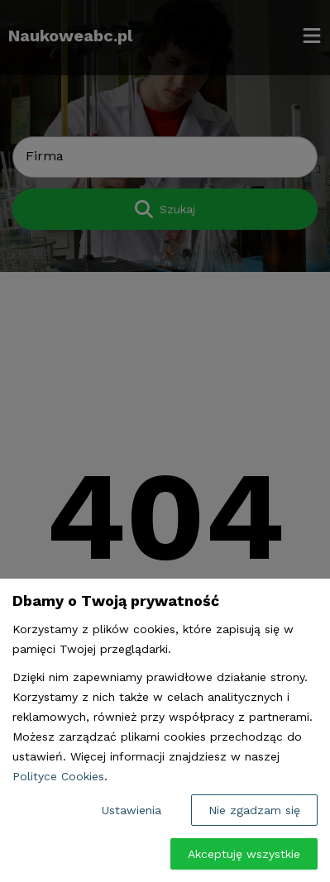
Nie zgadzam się (254, 810)
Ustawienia (131, 810)
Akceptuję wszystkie (244, 854)
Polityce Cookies (58, 776)
